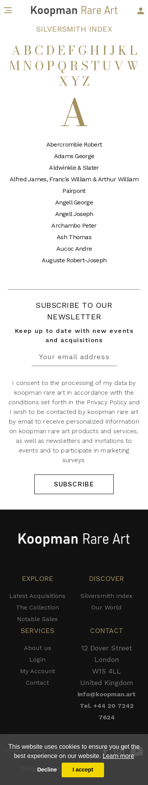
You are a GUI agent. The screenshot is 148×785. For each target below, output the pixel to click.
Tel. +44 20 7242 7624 (107, 711)
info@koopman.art (106, 694)
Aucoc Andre (74, 248)
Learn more (118, 756)
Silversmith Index (107, 595)
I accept (82, 769)
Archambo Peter (73, 225)
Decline (47, 769)
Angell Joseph (74, 214)
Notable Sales (37, 619)
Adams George (74, 156)
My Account (37, 671)
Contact (37, 682)
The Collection (37, 607)
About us (37, 648)
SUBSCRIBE (74, 484)
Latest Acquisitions (37, 595)
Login (37, 659)
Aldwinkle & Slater (74, 167)
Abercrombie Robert (74, 144)
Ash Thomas (74, 237)
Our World (106, 607)
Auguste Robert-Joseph (74, 260)
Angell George (74, 202)
